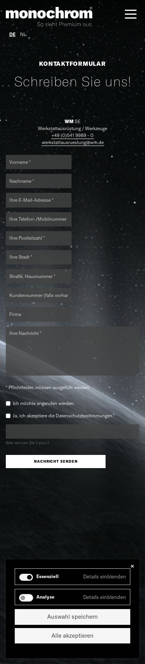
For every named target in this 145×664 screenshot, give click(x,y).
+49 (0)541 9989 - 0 (72, 135)
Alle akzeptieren (72, 635)
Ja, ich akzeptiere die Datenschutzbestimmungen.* (63, 416)
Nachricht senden (55, 461)
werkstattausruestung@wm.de (73, 142)
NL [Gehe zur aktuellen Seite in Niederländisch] (23, 34)
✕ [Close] (132, 566)
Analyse (45, 597)
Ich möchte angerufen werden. (44, 403)
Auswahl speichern (72, 616)
